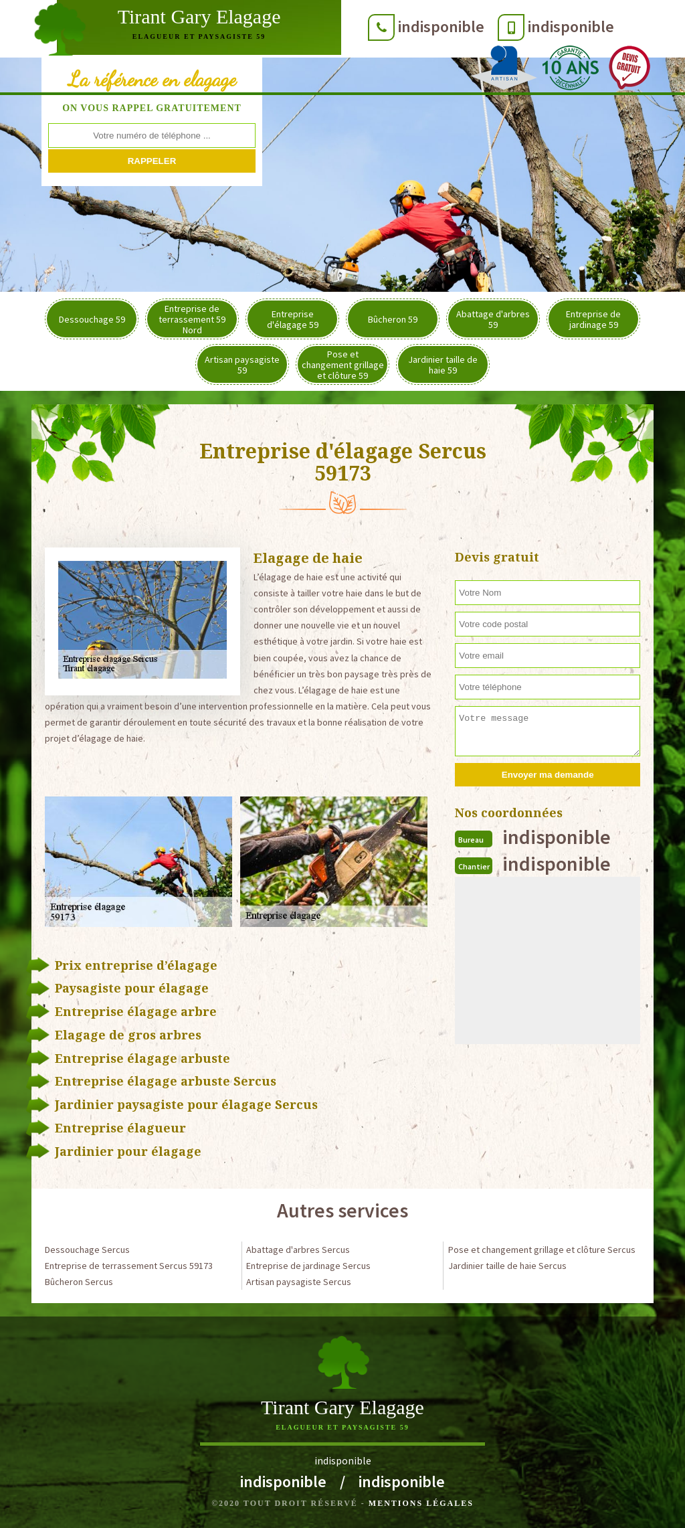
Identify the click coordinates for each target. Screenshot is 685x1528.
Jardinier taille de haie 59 (443, 364)
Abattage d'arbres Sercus (298, 1250)
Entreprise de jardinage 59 (593, 319)
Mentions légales (421, 1503)
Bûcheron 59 (392, 319)
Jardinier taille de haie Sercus (507, 1266)
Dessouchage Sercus (87, 1250)
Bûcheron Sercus (79, 1282)
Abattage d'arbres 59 (493, 319)
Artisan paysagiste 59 (242, 364)
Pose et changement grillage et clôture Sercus (541, 1250)
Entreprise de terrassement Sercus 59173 (129, 1266)
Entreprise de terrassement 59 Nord (192, 319)
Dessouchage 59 (92, 319)
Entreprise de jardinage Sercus (308, 1266)
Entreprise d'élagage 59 (292, 319)
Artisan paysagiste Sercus (298, 1282)
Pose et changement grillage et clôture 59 (343, 364)
